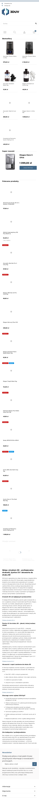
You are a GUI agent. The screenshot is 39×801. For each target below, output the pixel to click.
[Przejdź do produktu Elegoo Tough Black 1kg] (11, 371)
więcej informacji (28, 167)
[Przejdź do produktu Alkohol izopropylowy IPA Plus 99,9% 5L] (11, 222)
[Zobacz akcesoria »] (8, 692)
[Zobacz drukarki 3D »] (8, 620)
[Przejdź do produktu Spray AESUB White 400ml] (11, 430)
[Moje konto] (24, 32)
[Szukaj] (36, 23)
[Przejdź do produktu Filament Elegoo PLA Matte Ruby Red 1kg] (11, 400)
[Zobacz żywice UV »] (8, 661)
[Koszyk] (34, 32)
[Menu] (5, 32)
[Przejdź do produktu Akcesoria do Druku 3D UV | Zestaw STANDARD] (11, 192)
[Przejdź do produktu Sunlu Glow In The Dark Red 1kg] (11, 489)
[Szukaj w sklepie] (18, 24)
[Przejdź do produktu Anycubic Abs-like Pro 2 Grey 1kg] (11, 253)
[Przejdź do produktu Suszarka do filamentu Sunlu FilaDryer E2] (11, 518)
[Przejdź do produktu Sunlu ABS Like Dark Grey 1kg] (11, 459)
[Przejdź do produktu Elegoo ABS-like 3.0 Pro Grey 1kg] (11, 282)
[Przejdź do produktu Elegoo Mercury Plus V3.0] (11, 312)
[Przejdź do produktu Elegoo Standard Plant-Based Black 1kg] (11, 341)
